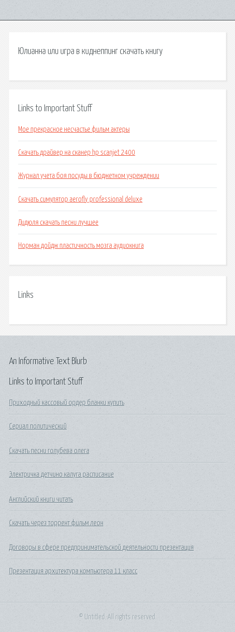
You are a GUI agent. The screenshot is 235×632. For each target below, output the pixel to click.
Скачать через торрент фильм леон (56, 523)
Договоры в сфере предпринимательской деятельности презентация (101, 547)
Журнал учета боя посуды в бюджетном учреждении (88, 175)
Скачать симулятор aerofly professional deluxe (80, 199)
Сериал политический (38, 426)
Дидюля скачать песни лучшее (58, 222)
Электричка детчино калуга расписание (61, 474)
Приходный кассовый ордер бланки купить (66, 402)
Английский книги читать (41, 499)
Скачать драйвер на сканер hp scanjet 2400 (76, 152)
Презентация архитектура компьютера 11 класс (73, 571)
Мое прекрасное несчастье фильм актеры (74, 129)
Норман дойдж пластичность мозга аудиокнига (81, 245)
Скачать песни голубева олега (49, 450)
